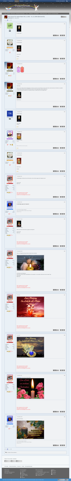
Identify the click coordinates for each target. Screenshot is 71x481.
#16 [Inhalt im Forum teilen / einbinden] (64, 23)
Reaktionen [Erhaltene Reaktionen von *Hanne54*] (7, 140)
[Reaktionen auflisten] (18, 58)
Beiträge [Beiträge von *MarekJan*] (6, 187)
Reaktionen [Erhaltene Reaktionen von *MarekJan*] (7, 185)
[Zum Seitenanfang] (64, 35)
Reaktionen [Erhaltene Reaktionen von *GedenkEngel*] (7, 211)
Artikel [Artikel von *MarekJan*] (6, 186)
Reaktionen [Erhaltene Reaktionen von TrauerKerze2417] (7, 49)
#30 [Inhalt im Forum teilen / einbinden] (64, 416)
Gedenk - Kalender (9, 473)
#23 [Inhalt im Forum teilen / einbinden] (64, 176)
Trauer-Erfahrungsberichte (10, 472)
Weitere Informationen (61, 479)
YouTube (54, 473)
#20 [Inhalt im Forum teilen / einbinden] (64, 111)
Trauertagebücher (24, 474)
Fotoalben (23, 473)
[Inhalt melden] (53, 35)
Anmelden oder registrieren (60, 1)
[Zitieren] (61, 35)
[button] (7, 461)
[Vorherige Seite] (5, 20)
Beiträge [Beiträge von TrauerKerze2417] (6, 50)
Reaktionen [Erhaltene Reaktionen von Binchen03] (7, 72)
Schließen (66, 479)
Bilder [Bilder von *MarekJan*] (6, 189)
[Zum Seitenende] (62, 35)
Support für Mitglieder (40, 474)
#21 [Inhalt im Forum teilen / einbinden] (64, 131)
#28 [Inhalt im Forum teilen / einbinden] (64, 335)
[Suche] (67, 1)
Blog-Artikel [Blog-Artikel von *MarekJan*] (7, 188)
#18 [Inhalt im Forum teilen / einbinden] (64, 63)
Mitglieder (23, 477)
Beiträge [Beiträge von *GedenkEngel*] (6, 212)
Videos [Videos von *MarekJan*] (6, 190)
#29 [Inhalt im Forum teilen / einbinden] (64, 375)
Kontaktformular (39, 475)
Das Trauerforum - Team (41, 473)
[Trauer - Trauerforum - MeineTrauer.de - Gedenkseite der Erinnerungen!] (35, 7)
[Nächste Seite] (11, 20)
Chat (22, 476)
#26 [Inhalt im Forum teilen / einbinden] (64, 251)
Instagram (54, 470)
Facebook (54, 472)
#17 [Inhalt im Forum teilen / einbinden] (64, 40)
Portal (23, 472)
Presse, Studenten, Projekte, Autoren (43, 472)
